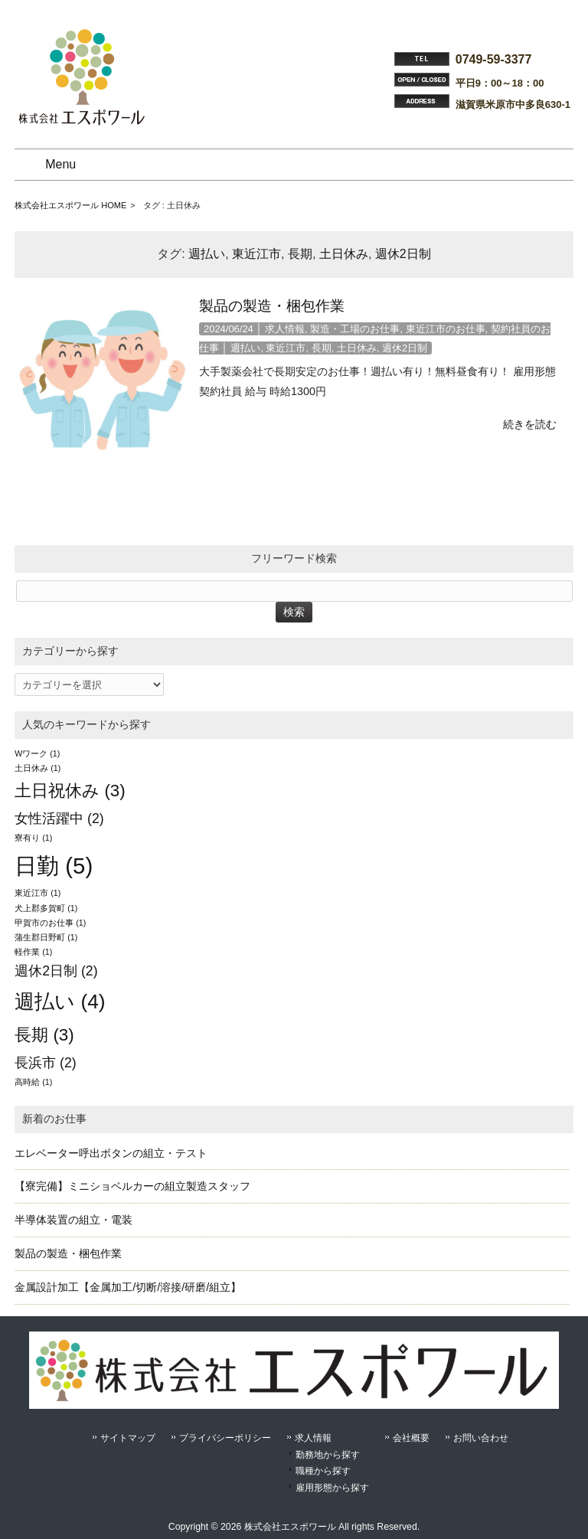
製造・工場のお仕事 (355, 329)
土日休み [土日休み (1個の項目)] (37, 768)
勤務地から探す (328, 1454)
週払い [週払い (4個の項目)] (60, 1001)
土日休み (343, 253)
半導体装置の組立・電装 (73, 1220)
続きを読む (530, 424)
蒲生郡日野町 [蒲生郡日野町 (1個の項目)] (46, 937)
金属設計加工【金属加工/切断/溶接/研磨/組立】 (128, 1287)
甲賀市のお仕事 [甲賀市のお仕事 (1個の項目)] (50, 922)
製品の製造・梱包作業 (272, 306)
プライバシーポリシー (225, 1438)
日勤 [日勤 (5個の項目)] (54, 865)
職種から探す (323, 1470)
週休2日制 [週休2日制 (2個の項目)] (56, 971)
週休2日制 (403, 253)
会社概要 (411, 1438)
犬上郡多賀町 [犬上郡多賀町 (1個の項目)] (46, 908)
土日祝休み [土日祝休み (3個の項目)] (70, 790)
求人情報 (285, 329)
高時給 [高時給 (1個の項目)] (33, 1081)
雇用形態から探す (332, 1487)
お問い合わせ (480, 1438)
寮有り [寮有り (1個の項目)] (33, 837)
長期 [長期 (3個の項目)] (44, 1034)
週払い (206, 253)
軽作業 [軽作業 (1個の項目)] (33, 951)
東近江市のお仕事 (445, 329)
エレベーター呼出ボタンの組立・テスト (111, 1153)
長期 (300, 253)
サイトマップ (127, 1438)
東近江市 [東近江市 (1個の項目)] (37, 892)
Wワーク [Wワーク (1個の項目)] (37, 753)
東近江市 (256, 253)
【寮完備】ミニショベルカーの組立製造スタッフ (132, 1186)
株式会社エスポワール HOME (70, 205)
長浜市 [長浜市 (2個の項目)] (45, 1062)
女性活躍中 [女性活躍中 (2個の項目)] (59, 818)
